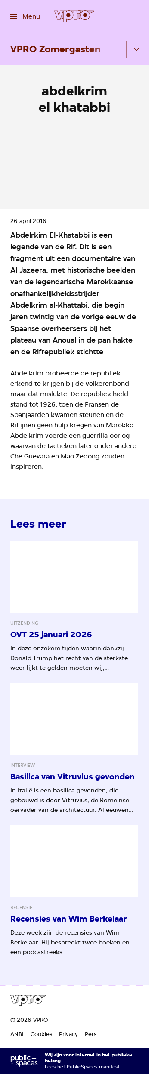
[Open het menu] (25, 16)
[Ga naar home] (74, 16)
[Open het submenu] (136, 49)
